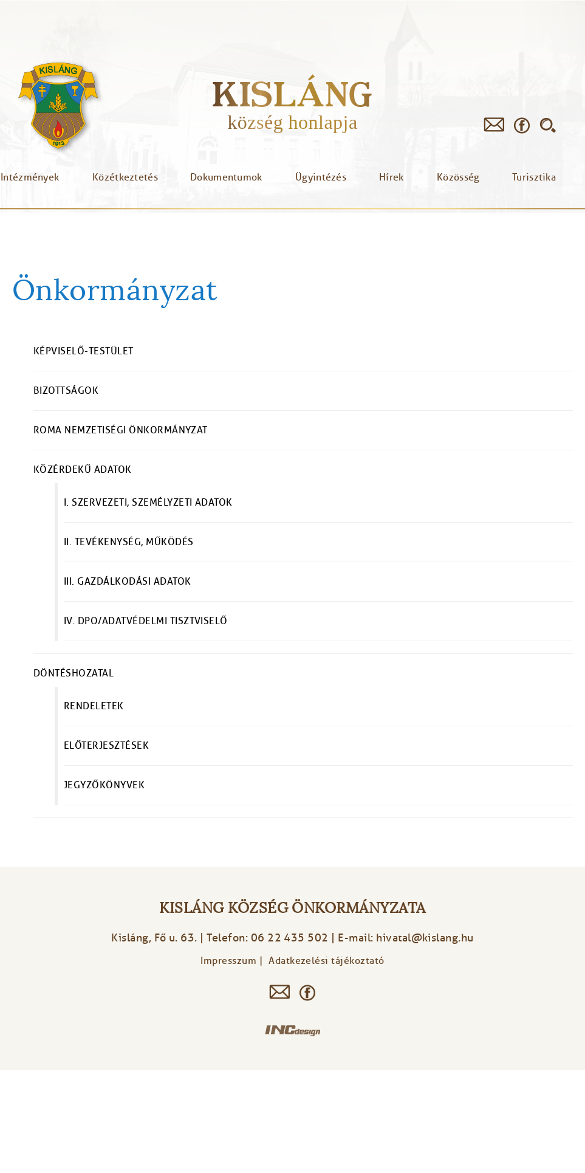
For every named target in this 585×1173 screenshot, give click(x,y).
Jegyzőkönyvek (104, 785)
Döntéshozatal (73, 673)
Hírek (391, 177)
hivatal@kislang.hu (425, 937)
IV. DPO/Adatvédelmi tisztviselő (146, 621)
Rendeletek (94, 706)
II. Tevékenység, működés (129, 542)
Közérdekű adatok (82, 470)
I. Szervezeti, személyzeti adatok (148, 503)
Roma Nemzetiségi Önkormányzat (120, 430)
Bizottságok (65, 391)
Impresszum (228, 961)
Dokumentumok (226, 177)
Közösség (458, 177)
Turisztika (534, 177)
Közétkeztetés (125, 177)
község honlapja (292, 122)
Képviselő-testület (83, 351)
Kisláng (292, 94)
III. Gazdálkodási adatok (127, 582)
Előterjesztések (106, 746)
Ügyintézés (320, 177)
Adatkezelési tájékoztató (327, 961)
